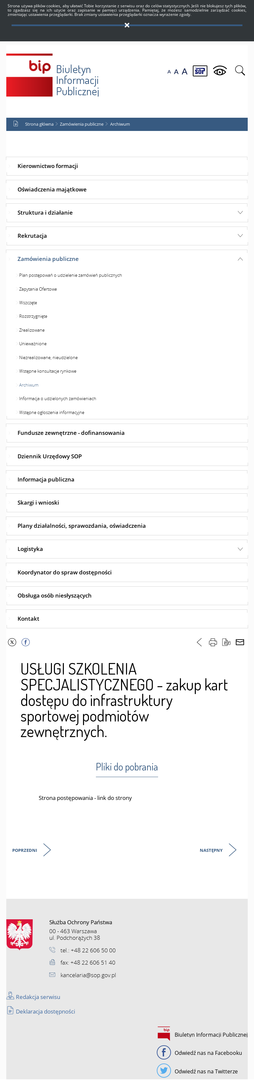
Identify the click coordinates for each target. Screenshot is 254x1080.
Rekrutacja (32, 236)
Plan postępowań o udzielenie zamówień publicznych (70, 275)
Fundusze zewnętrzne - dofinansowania (71, 433)
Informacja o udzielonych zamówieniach (57, 399)
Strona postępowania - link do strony (85, 798)
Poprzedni (25, 851)
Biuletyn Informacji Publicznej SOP (53, 73)
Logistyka (30, 549)
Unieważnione (33, 344)
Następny (212, 851)
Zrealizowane (32, 330)
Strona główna (39, 124)
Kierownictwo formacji (48, 166)
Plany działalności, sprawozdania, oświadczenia (82, 526)
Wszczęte (28, 303)
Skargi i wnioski (38, 503)
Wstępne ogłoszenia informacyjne (51, 413)
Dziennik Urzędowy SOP (50, 456)
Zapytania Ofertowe (38, 289)
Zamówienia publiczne (82, 124)
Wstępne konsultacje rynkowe (47, 372)
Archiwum (120, 124)
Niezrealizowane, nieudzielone (48, 358)
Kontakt (28, 619)
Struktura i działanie (45, 213)
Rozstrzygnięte (33, 317)
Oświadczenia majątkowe (52, 189)
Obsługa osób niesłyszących (55, 596)
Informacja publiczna (46, 479)
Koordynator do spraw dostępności (65, 572)
